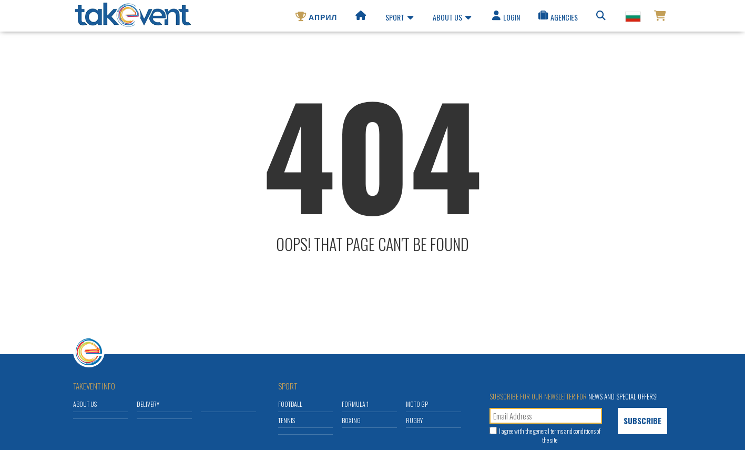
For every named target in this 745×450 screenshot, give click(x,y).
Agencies (557, 19)
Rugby (414, 420)
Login (505, 19)
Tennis (286, 420)
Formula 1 (355, 403)
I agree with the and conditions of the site (549, 435)
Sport (399, 19)
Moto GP (417, 403)
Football (290, 403)
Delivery (148, 403)
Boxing (351, 420)
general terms (548, 430)
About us (452, 19)
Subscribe (642, 420)
